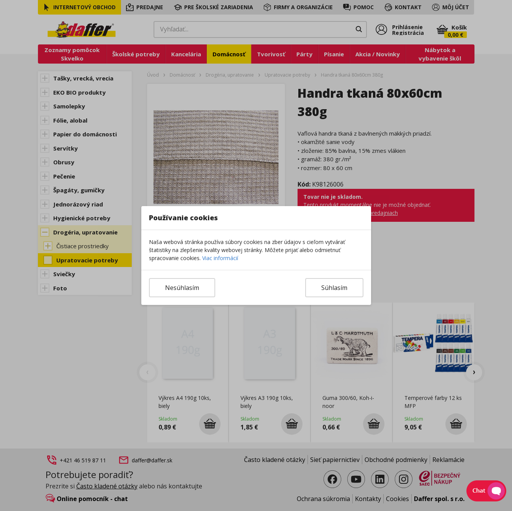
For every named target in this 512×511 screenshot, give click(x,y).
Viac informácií (220, 258)
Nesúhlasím (182, 287)
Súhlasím (334, 287)
